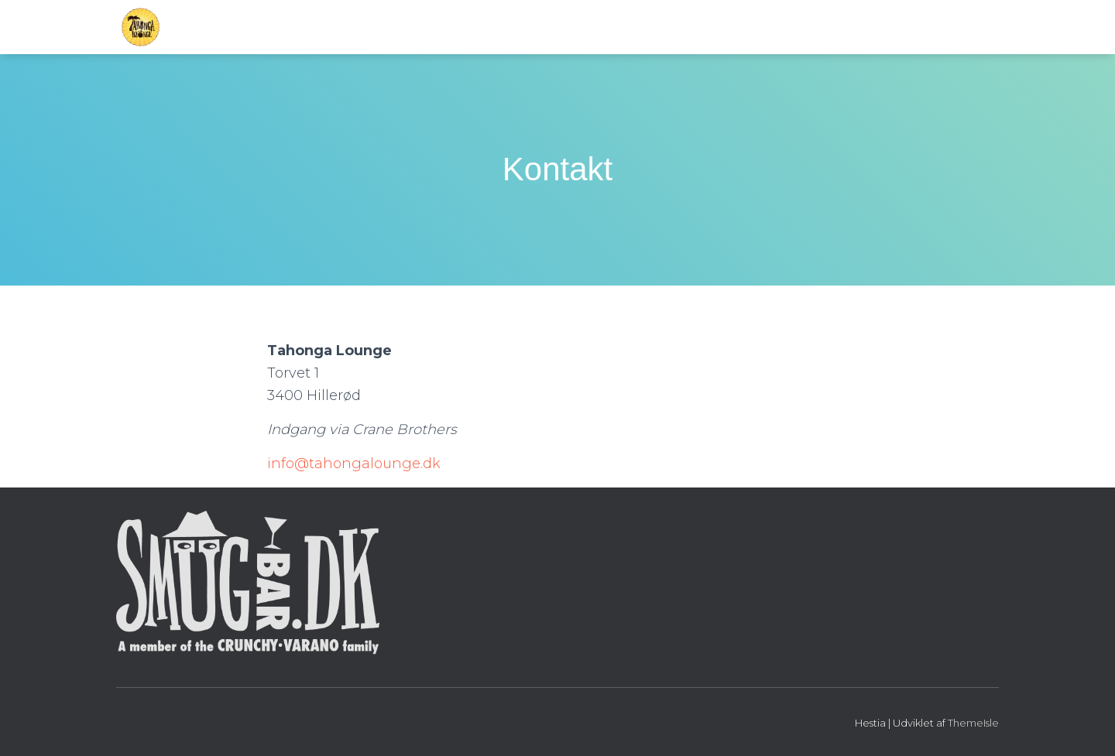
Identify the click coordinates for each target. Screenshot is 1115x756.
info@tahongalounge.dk (354, 463)
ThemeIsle (973, 723)
